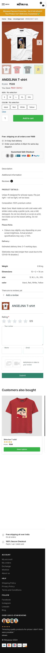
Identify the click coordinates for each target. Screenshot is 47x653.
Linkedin (5, 606)
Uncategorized (18, 19)
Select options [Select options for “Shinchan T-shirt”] (22, 449)
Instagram (6, 603)
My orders (6, 563)
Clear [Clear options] (4, 112)
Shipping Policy (9, 583)
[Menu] (5, 4)
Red (14, 107)
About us (6, 573)
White (22, 107)
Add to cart (28, 118)
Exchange (6, 566)
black (6, 107)
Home (4, 19)
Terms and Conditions (11, 590)
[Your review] (22, 335)
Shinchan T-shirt (10, 439)
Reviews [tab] (7, 181)
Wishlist (5, 570)
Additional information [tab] (12, 175)
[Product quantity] (5, 118)
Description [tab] (7, 168)
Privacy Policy (8, 586)
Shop (9, 19)
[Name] (12, 351)
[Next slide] (39, 42)
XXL (29, 97)
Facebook (6, 599)
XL (22, 97)
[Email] (33, 351)
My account (7, 559)
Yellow (31, 107)
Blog (4, 610)
